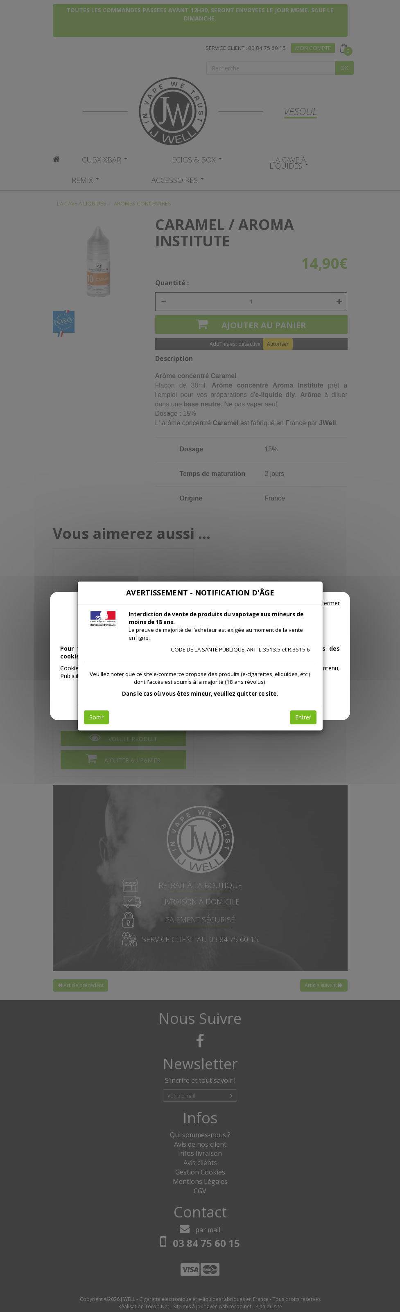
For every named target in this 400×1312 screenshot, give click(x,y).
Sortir (96, 717)
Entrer (303, 717)
